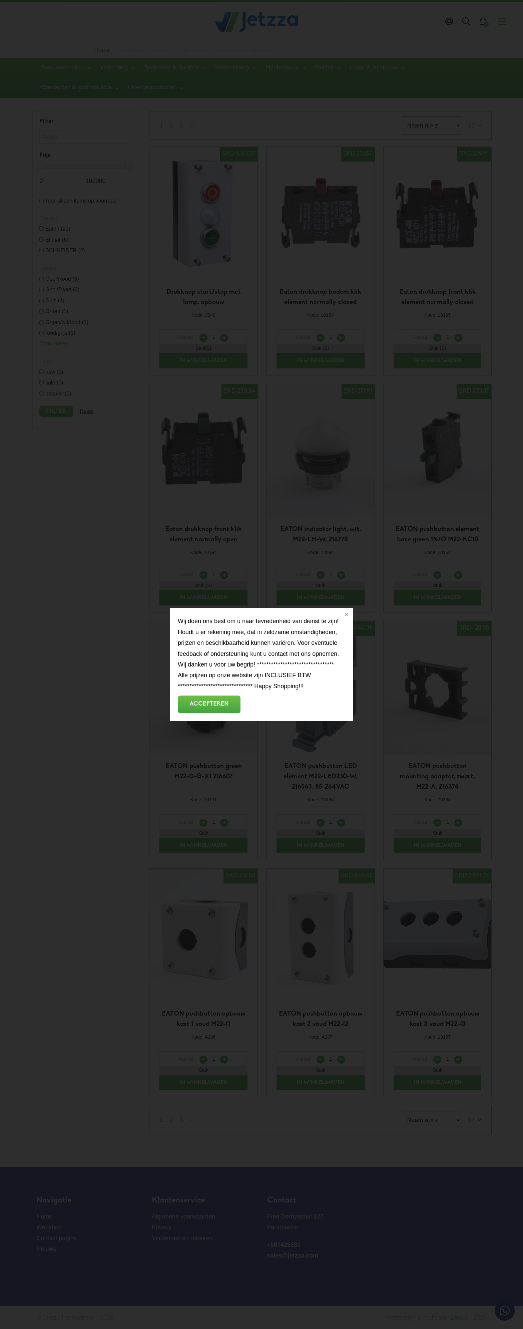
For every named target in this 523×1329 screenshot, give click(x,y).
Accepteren (209, 704)
